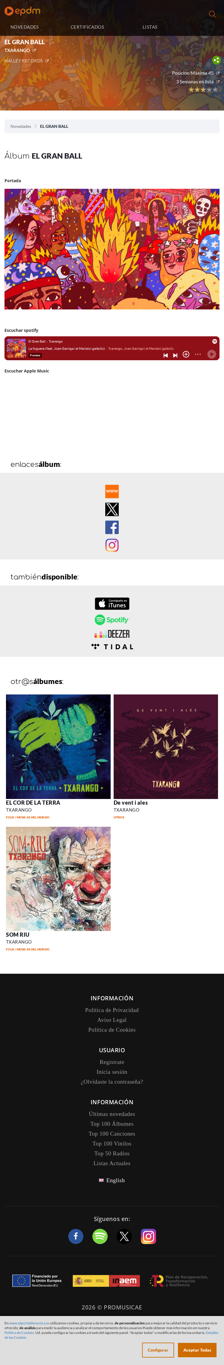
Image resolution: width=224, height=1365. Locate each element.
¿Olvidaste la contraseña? (112, 1082)
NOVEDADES (24, 27)
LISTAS (150, 27)
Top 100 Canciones (112, 1134)
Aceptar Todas (197, 1349)
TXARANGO (17, 50)
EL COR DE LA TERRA (33, 802)
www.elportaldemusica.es (29, 1323)
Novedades (20, 126)
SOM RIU (18, 934)
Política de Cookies (112, 1030)
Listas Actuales (111, 1163)
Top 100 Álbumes (111, 1124)
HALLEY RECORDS (23, 60)
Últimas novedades (112, 1114)
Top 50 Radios (112, 1153)
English (115, 1180)
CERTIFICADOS (87, 27)
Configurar (158, 1349)
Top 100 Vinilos (111, 1143)
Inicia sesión (200, 27)
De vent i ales (131, 802)
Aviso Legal (112, 1020)
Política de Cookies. (19, 1332)
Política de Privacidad (112, 1010)
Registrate (112, 1062)
